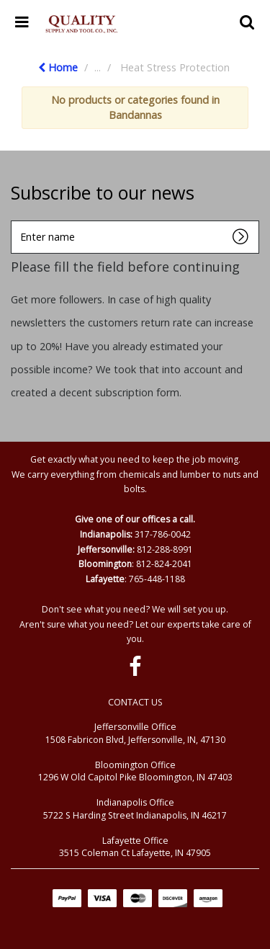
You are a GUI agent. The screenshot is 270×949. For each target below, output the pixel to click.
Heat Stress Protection (175, 67)
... (97, 67)
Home (58, 67)
